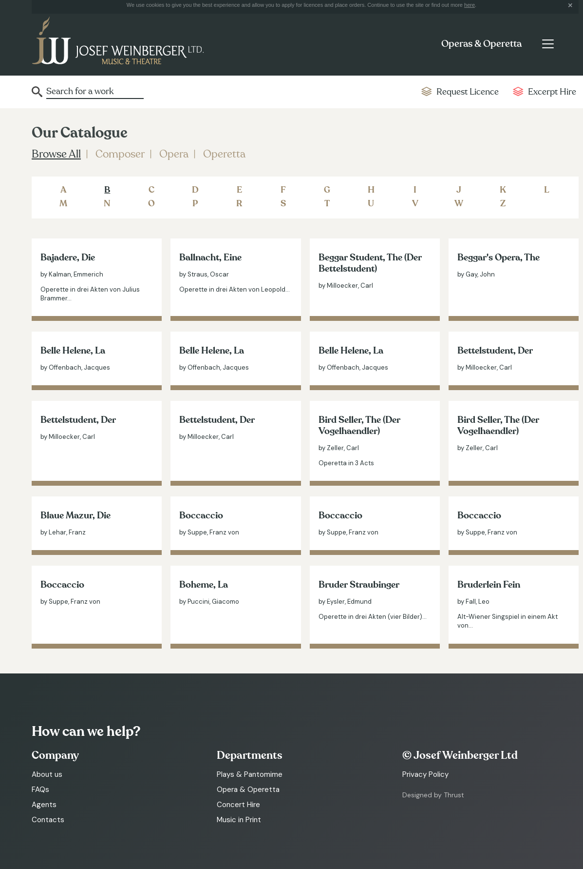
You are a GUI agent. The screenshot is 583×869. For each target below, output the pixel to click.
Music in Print (239, 820)
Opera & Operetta (248, 789)
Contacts (48, 820)
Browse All (56, 154)
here (469, 5)
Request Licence (467, 92)
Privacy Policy (425, 774)
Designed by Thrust (433, 794)
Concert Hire (238, 805)
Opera (173, 154)
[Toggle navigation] (547, 43)
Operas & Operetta (481, 44)
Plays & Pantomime (249, 774)
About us (47, 774)
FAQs (40, 789)
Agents (44, 805)
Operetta (224, 154)
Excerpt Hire (552, 92)
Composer (120, 154)
